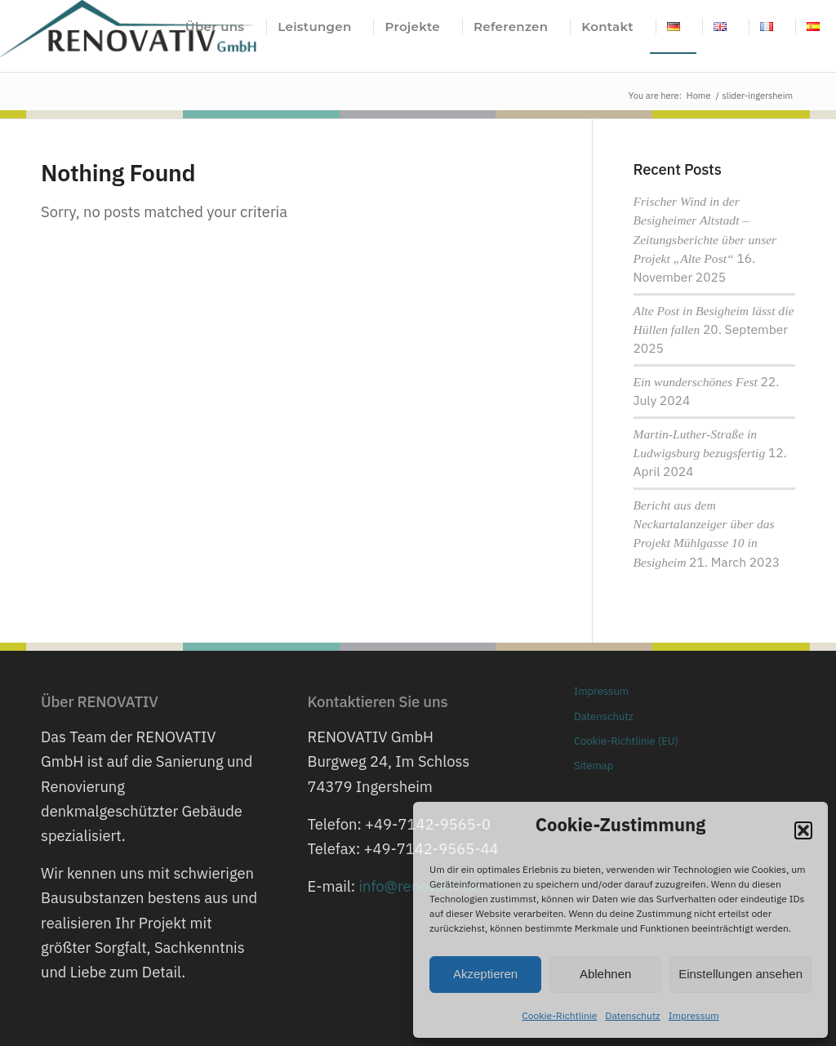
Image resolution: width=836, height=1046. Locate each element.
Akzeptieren (485, 974)
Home (699, 95)
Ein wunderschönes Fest (696, 382)
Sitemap (593, 765)
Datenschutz (632, 1015)
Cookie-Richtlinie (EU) (626, 741)
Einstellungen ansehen (740, 974)
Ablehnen (605, 974)
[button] (803, 830)
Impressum (694, 1015)
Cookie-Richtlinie (559, 1015)
